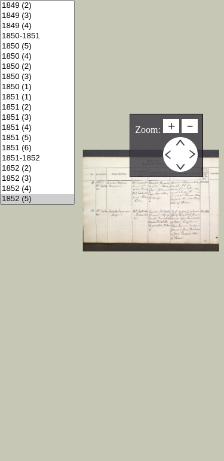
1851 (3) (37, 118)
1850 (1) (37, 87)
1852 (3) (37, 179)
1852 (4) (37, 189)
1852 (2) (37, 168)
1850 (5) (37, 46)
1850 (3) (37, 77)
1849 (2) (37, 6)
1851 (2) (37, 107)
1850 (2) (37, 67)
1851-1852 (37, 158)
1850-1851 (37, 36)
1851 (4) (37, 128)
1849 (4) (37, 26)
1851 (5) (37, 138)
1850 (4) (37, 56)
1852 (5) (37, 199)
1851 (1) (37, 97)
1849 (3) (37, 16)
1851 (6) (37, 148)
